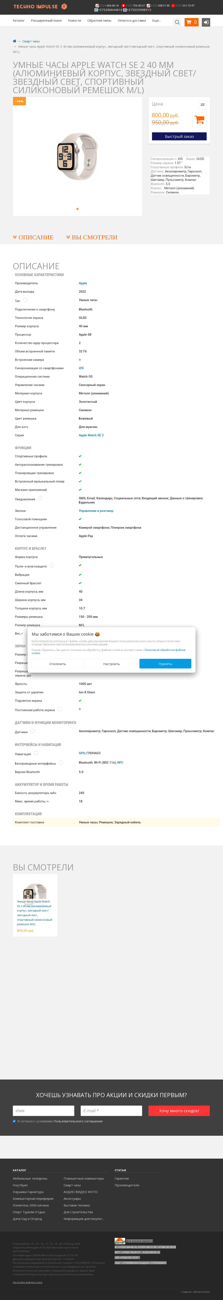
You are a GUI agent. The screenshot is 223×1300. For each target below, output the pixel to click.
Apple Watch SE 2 (91, 435)
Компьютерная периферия (33, 1198)
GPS (82, 753)
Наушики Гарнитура (28, 1192)
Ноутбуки (20, 1185)
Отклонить (57, 663)
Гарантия (122, 1178)
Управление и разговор (96, 511)
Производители (127, 1185)
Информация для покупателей (86, 1219)
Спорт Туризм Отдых (29, 1212)
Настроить (111, 663)
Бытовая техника (77, 1205)
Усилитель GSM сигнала (31, 1205)
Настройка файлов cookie (27, 1282)
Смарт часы (72, 1185)
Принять (165, 663)
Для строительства (78, 1212)
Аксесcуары (72, 1198)
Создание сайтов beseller (195, 1291)
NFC (120, 762)
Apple (83, 283)
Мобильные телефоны (30, 1178)
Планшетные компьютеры (84, 1178)
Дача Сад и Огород (27, 1219)
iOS (81, 368)
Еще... (156, 20)
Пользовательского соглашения (78, 1121)
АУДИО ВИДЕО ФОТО (81, 1192)
